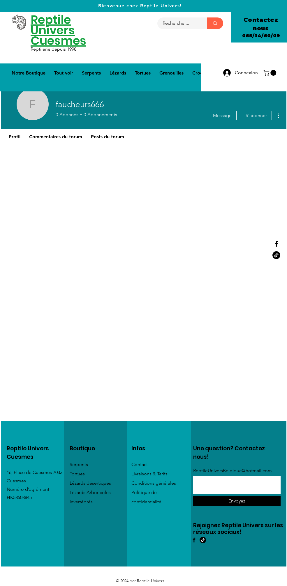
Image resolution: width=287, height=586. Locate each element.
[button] (270, 73)
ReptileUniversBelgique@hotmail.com (232, 470)
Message (222, 115)
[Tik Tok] (276, 255)
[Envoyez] (237, 501)
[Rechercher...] (179, 23)
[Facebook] (276, 244)
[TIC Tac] (203, 540)
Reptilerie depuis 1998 (54, 49)
